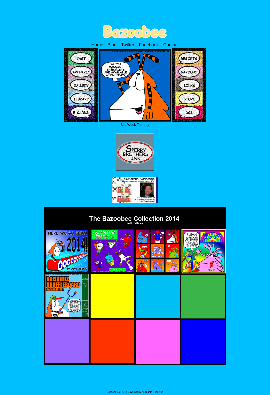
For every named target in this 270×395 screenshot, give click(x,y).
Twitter (128, 44)
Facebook (149, 44)
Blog (112, 44)
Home (97, 44)
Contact (171, 44)
